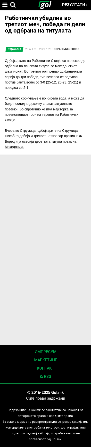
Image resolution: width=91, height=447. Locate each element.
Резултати (74, 4)
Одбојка (15, 49)
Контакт (45, 368)
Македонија (14, 147)
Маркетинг (45, 360)
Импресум (46, 351)
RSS (45, 376)
